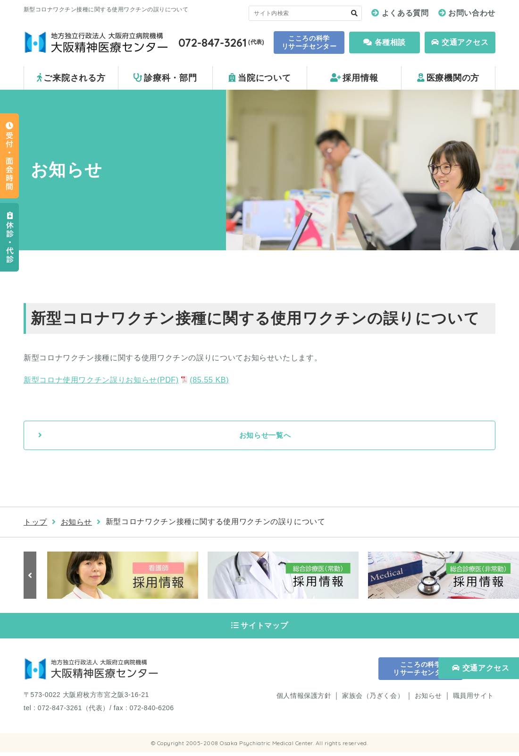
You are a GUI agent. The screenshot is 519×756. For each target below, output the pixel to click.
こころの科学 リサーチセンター (309, 42)
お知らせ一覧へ (264, 436)
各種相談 (384, 42)
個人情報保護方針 (303, 699)
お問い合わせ (471, 13)
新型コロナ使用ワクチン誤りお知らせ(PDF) (126, 380)
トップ (35, 522)
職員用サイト (473, 699)
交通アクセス (459, 42)
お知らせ (76, 522)
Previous (31, 575)
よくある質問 (405, 13)
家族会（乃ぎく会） (373, 699)
